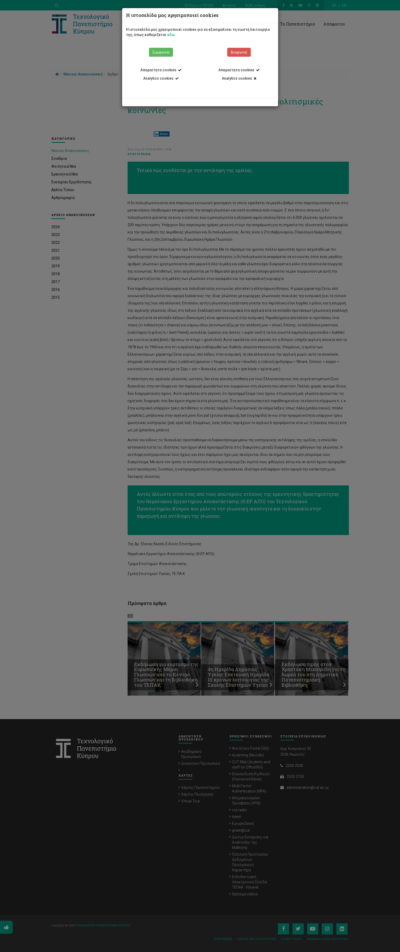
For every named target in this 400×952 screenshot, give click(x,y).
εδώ (171, 35)
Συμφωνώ (161, 52)
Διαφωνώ (239, 52)
